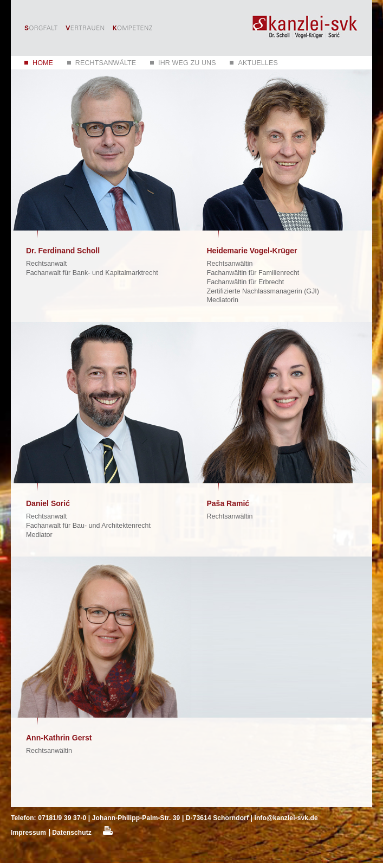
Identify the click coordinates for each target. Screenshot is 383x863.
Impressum (28, 832)
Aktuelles (257, 63)
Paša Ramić (228, 503)
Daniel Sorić (48, 503)
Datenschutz (72, 832)
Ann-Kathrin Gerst (59, 737)
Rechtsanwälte (106, 63)
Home (43, 63)
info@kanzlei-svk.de (285, 818)
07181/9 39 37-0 (62, 818)
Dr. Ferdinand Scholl (63, 250)
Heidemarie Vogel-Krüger (252, 250)
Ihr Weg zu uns (187, 63)
